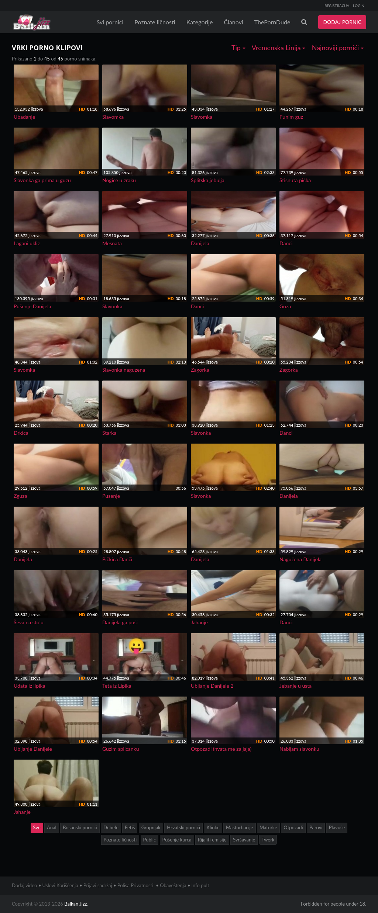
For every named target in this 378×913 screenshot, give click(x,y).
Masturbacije (239, 827)
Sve (37, 827)
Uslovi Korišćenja (60, 885)
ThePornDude (272, 21)
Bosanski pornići (80, 827)
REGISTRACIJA (336, 5)
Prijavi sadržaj (97, 885)
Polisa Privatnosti (135, 885)
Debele (110, 827)
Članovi (233, 21)
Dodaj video (24, 885)
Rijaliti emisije (212, 840)
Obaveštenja (173, 885)
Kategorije (199, 21)
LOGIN (358, 5)
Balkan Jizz (75, 904)
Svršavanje (244, 840)
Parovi (316, 827)
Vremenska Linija (279, 48)
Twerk (268, 840)
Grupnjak (151, 827)
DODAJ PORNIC (342, 22)
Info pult (200, 885)
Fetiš (130, 827)
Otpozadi (293, 827)
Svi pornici (110, 21)
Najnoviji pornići (338, 48)
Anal (51, 827)
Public (149, 840)
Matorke (268, 827)
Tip (238, 48)
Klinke (212, 827)
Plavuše (337, 827)
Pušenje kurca (177, 840)
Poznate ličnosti (154, 21)
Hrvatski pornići (183, 827)
